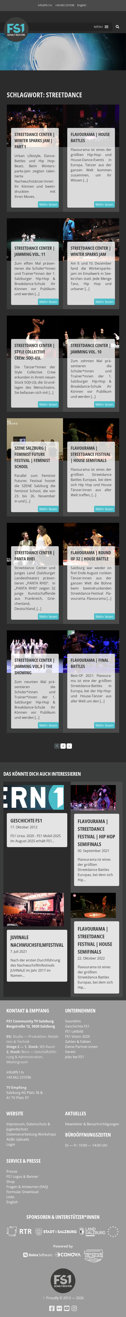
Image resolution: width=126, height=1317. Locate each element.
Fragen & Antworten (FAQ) (27, 1186)
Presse (11, 1171)
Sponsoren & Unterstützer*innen (63, 1216)
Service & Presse (23, 1160)
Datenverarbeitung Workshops (31, 1134)
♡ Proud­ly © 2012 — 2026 (63, 1298)
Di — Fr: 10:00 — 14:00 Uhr (86, 1145)
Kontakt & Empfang (27, 1010)
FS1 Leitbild (74, 1031)
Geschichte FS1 (77, 1026)
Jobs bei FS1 (74, 1057)
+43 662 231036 (64, 5)
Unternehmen (80, 1010)
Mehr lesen (48, 204)
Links (10, 1197)
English (81, 5)
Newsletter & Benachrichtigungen (92, 1124)
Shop (10, 1181)
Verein (70, 1051)
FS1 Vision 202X (77, 1036)
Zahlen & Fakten (78, 1041)
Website (14, 1113)
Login (10, 1144)
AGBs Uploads (17, 1139)
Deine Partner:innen (81, 1046)
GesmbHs (73, 1021)
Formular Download (22, 1191)
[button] (98, 27)
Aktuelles (75, 1113)
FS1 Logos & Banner (22, 1176)
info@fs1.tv (45, 5)
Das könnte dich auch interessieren (42, 773)
